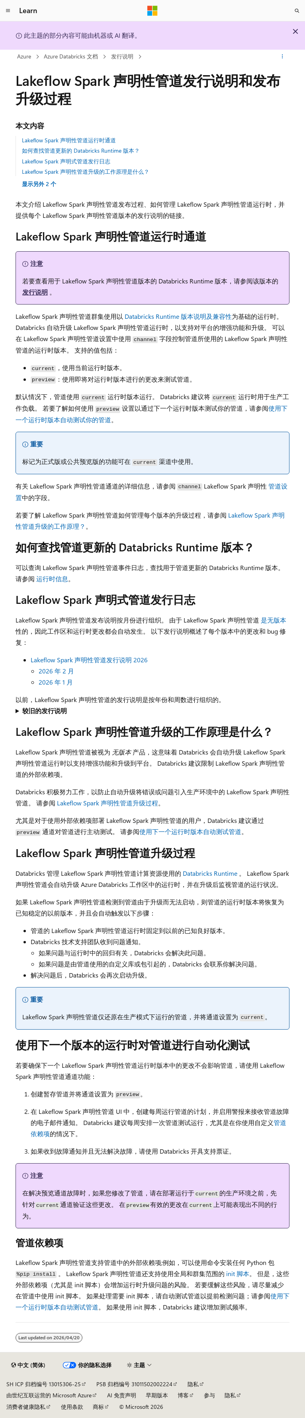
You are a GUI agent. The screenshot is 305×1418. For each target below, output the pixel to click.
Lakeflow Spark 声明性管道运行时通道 (69, 140)
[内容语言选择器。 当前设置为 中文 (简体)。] (28, 1365)
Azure (24, 56)
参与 (209, 1395)
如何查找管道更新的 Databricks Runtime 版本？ (81, 150)
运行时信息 (52, 578)
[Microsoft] (152, 11)
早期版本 (157, 1395)
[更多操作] (282, 56)
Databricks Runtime (210, 873)
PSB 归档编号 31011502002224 (134, 1384)
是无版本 (273, 620)
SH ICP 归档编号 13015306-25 (43, 1384)
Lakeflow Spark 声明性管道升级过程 (107, 803)
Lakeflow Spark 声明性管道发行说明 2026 (89, 660)
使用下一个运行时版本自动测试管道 (190, 831)
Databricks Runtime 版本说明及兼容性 (178, 316)
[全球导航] (8, 11)
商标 (98, 1406)
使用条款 (72, 1406)
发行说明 (122, 56)
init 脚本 (237, 1273)
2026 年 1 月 (56, 682)
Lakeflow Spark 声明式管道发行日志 (66, 161)
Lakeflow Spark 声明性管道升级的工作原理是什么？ (85, 171)
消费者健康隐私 (25, 1406)
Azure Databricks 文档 (71, 56)
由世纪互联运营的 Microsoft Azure (49, 1395)
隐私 (193, 1384)
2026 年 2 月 (56, 671)
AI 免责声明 (121, 1395)
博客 (183, 1395)
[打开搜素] (297, 11)
